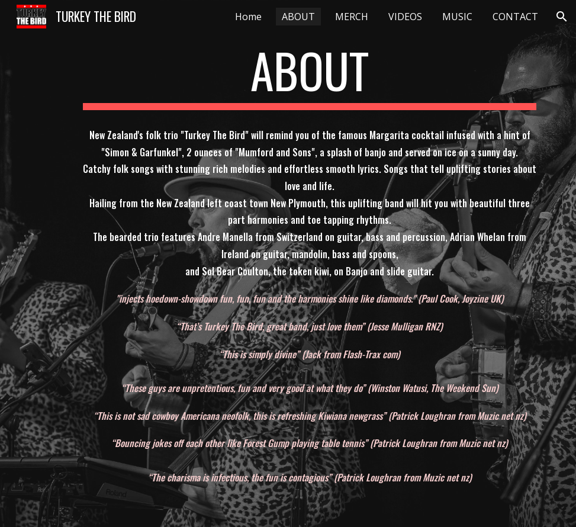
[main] (309, 75)
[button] (562, 16)
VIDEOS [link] (405, 16)
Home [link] (248, 16)
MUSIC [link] (457, 16)
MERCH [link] (351, 16)
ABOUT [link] (298, 16)
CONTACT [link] (515, 16)
